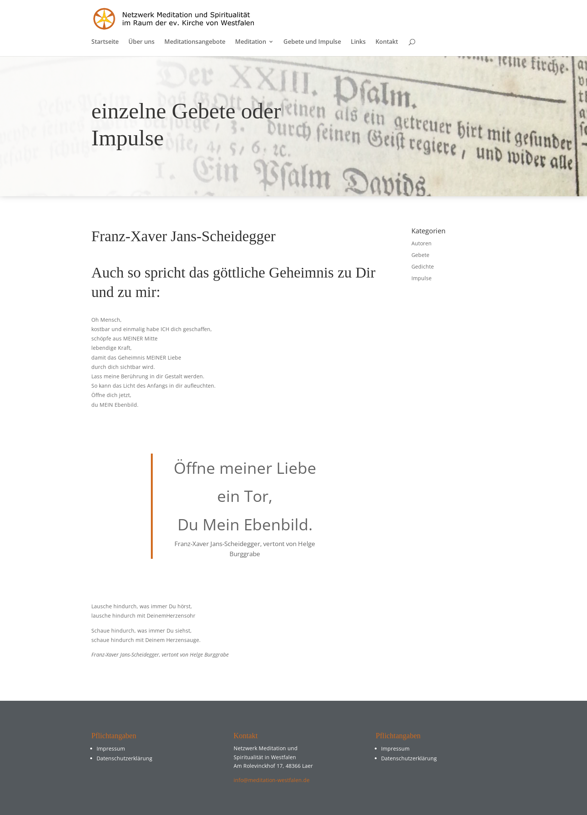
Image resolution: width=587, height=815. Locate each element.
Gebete (420, 254)
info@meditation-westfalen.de (272, 780)
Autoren (421, 243)
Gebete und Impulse (312, 42)
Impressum (111, 748)
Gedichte (422, 266)
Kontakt (386, 42)
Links (358, 42)
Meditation (250, 42)
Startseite (105, 42)
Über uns (141, 42)
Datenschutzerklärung (124, 758)
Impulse (421, 278)
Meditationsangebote (194, 42)
